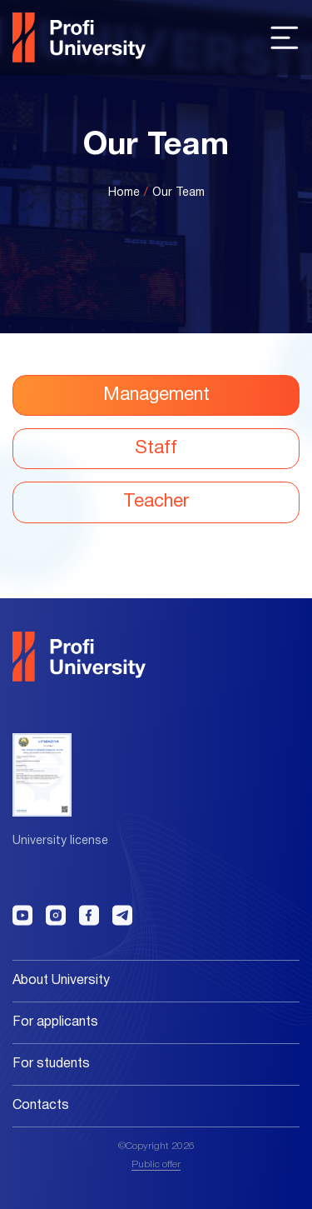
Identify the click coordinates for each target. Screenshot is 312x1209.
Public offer (156, 1164)
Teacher (156, 501)
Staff (156, 448)
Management (156, 395)
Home (124, 192)
